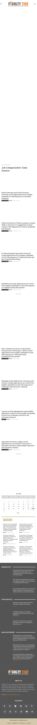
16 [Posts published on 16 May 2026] (33, 504)
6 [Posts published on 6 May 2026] (18, 502)
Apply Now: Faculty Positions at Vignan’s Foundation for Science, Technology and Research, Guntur (22, 622)
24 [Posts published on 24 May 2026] (4, 508)
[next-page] (7, 558)
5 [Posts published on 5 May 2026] (13, 502)
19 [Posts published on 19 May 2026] (13, 506)
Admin (10, 200)
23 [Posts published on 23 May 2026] (33, 506)
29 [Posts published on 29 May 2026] (28, 508)
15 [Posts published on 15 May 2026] (28, 504)
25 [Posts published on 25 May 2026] (8, 508)
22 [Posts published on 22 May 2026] (28, 506)
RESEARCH (4, 419)
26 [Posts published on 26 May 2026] (13, 508)
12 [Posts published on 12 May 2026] (13, 504)
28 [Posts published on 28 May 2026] (23, 508)
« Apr (18, 513)
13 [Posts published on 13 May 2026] (18, 504)
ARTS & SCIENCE (5, 200)
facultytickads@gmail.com (13, 694)
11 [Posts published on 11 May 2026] (8, 504)
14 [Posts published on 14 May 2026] (23, 504)
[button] (33, 4)
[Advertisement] (18, 27)
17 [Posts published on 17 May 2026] (4, 506)
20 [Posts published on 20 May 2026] (18, 506)
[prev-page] (4, 558)
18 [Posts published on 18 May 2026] (8, 506)
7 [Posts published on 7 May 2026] (23, 502)
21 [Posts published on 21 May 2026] (23, 506)
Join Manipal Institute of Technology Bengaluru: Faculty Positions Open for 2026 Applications (23, 613)
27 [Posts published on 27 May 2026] (18, 508)
